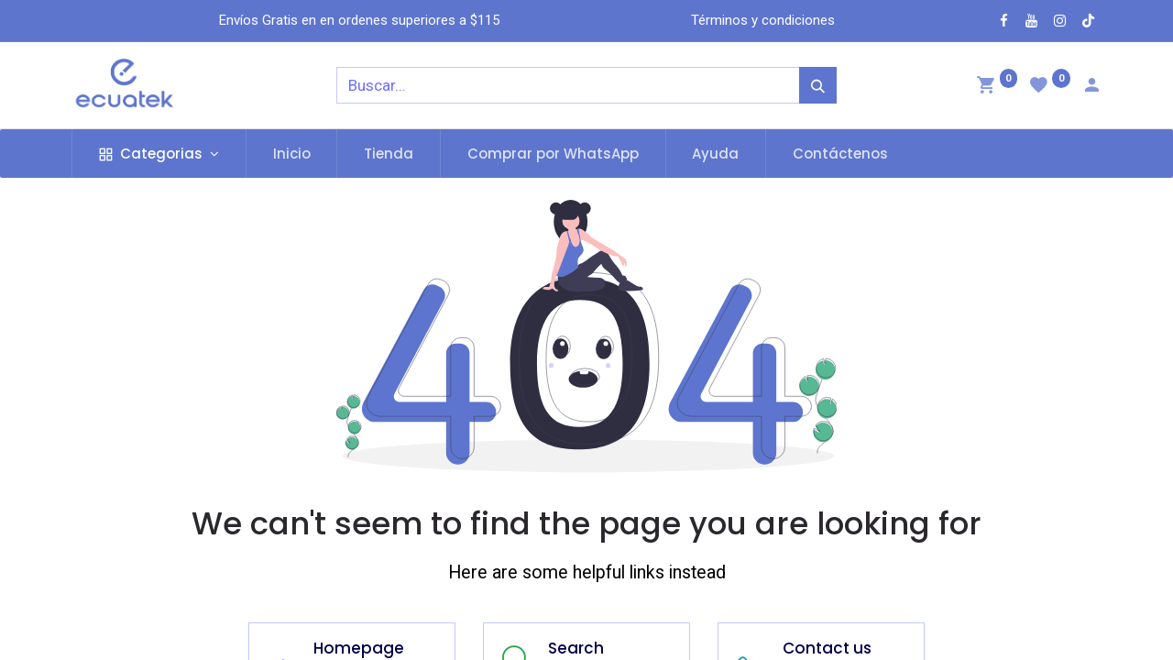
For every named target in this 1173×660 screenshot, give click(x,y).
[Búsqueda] (818, 85)
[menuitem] (292, 153)
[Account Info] (1091, 87)
